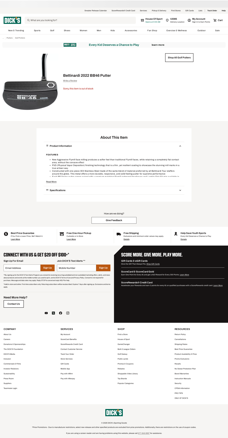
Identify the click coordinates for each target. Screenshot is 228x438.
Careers (7, 339)
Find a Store (123, 334)
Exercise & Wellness (177, 30)
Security (178, 383)
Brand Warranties (182, 374)
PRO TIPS (179, 393)
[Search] (83, 20)
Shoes (67, 30)
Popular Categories (126, 383)
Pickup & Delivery (159, 11)
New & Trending (16, 30)
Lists (200, 11)
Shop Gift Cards (153, 264)
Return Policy (180, 334)
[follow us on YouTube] (46, 313)
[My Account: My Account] (199, 20)
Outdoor (201, 30)
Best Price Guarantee (183, 349)
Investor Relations (11, 369)
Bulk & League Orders (126, 349)
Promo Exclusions (182, 359)
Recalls (178, 364)
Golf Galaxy (122, 354)
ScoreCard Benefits (69, 339)
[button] (179, 57)
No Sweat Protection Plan (185, 369)
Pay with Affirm (67, 374)
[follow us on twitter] (53, 313)
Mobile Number (67, 268)
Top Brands (122, 379)
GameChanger (124, 344)
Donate (184, 239)
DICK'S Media (9, 354)
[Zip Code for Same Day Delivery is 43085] (175, 20)
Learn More (158, 45)
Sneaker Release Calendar (96, 11)
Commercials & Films (12, 364)
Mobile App (65, 369)
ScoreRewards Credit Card (72, 344)
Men (99, 30)
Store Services (67, 359)
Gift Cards (189, 11)
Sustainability (9, 374)
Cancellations (180, 339)
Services (143, 11)
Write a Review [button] (70, 81)
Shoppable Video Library (128, 374)
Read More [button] (51, 182)
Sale (217, 30)
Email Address (13, 268)
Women (83, 30)
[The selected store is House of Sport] (151, 20)
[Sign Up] (48, 268)
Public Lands (123, 359)
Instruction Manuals (183, 379)
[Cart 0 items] (218, 20)
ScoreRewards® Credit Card (123, 11)
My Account (65, 334)
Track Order (212, 11)
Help (224, 11)
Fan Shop (152, 30)
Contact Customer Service (71, 349)
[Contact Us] (14, 304)
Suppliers (7, 383)
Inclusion (7, 359)
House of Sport (124, 339)
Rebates (121, 369)
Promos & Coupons (125, 364)
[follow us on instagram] (68, 313)
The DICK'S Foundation (13, 349)
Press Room (9, 379)
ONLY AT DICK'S (181, 398)
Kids (113, 30)
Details (126, 239)
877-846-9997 (144, 433)
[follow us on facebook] (60, 313)
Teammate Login (10, 388)
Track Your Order (67, 354)
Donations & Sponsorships (14, 344)
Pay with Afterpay (68, 379)
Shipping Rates (181, 344)
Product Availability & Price (186, 354)
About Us (7, 334)
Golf (52, 30)
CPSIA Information (182, 388)
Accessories (131, 30)
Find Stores (176, 11)
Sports (37, 30)
